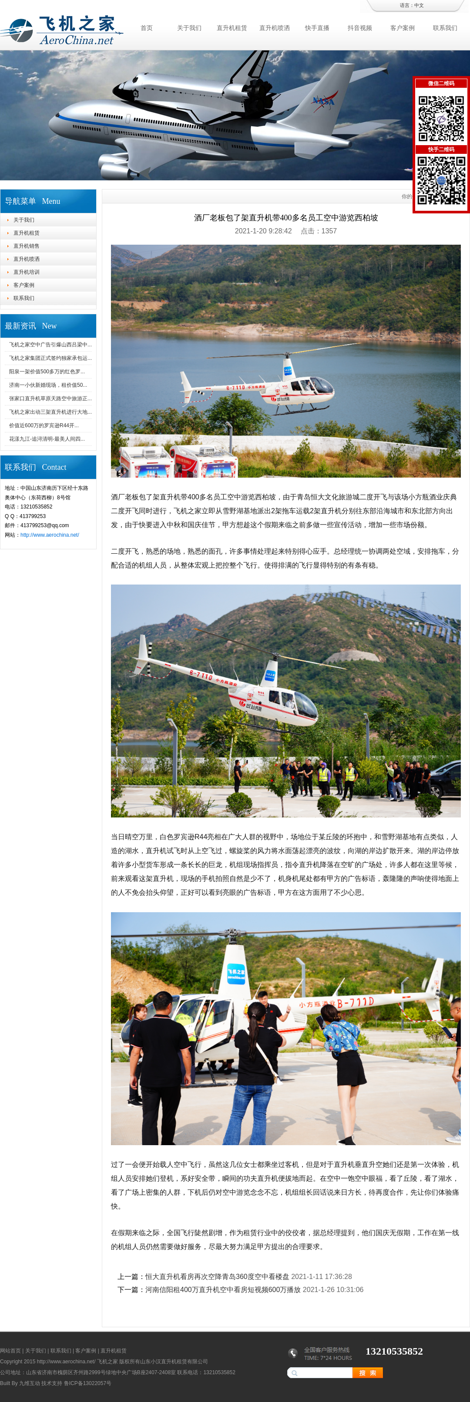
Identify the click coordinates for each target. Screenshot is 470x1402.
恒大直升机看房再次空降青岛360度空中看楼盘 (217, 1276)
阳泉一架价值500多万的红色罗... (47, 372)
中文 (419, 5)
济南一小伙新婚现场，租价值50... (48, 385)
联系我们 (445, 27)
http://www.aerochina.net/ (49, 535)
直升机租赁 (232, 27)
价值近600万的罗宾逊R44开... (44, 425)
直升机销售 (26, 246)
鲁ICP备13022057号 (87, 1383)
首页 (147, 27)
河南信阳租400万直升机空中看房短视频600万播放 (223, 1289)
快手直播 (317, 27)
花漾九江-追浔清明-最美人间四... (47, 439)
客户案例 (402, 27)
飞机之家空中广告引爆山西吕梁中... (50, 345)
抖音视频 (360, 27)
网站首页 (10, 1351)
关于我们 (189, 27)
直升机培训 (26, 272)
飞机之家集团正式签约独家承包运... (50, 358)
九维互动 (29, 1383)
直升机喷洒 (274, 27)
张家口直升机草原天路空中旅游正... (50, 398)
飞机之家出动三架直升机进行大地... (50, 412)
